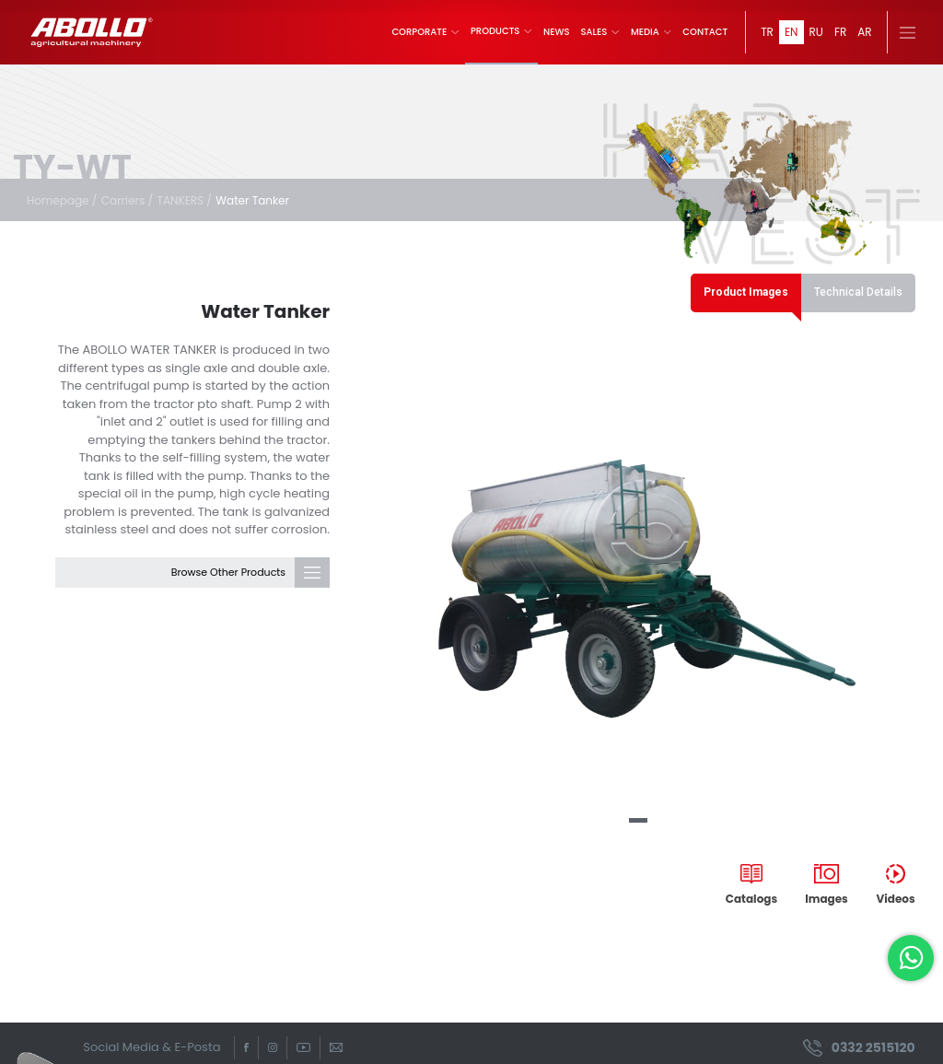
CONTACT (705, 32)
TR (767, 32)
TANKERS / (184, 200)
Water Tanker (252, 200)
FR (840, 32)
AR (864, 32)
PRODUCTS (501, 31)
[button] (638, 820)
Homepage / (62, 200)
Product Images (746, 292)
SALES (600, 32)
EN (791, 32)
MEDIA (651, 32)
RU (816, 32)
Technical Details (858, 292)
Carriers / (127, 200)
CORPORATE (425, 32)
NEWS (556, 32)
